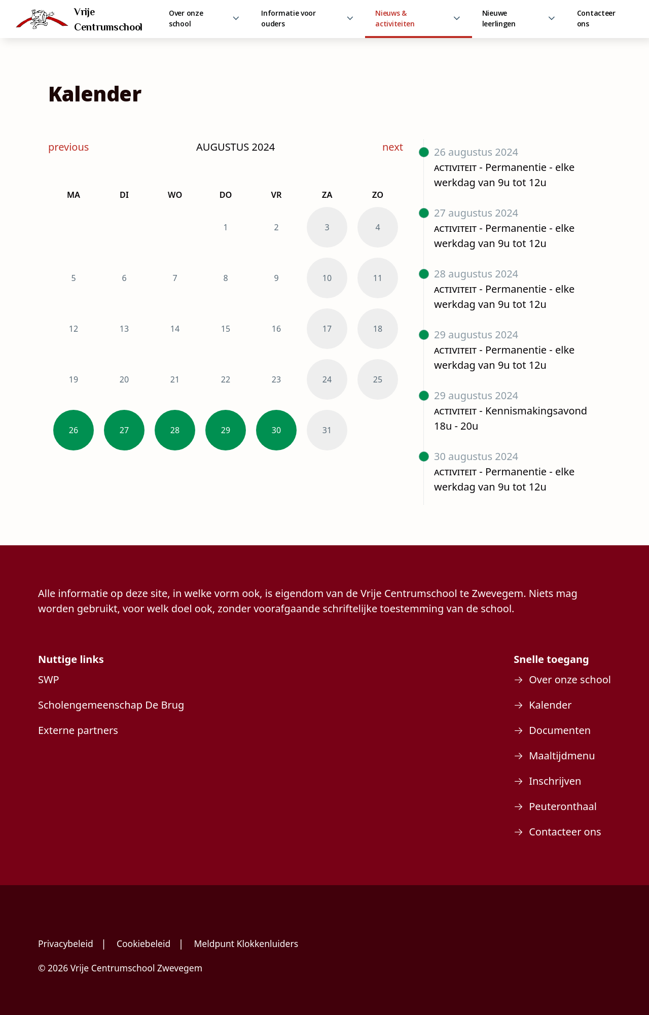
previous (68, 147)
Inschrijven (555, 781)
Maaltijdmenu (562, 755)
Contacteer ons (596, 18)
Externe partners (78, 730)
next (392, 147)
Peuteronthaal (563, 806)
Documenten (560, 730)
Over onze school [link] (186, 18)
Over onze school (570, 679)
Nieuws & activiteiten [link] (394, 18)
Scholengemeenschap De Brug (111, 705)
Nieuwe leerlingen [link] (499, 18)
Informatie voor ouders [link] (288, 18)
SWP (48, 679)
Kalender (550, 705)
